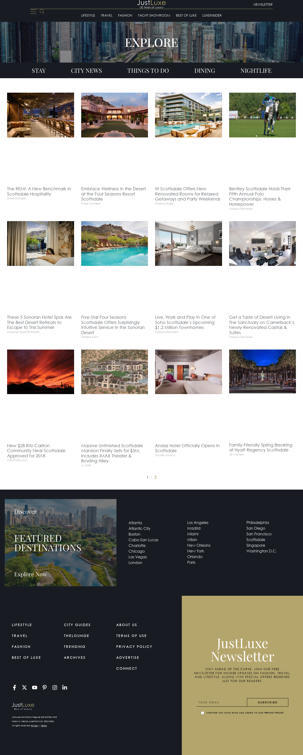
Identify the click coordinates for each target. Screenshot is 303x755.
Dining (204, 70)
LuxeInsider (212, 15)
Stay (39, 70)
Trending (75, 646)
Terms (44, 725)
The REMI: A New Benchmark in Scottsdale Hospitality (39, 191)
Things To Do (148, 70)
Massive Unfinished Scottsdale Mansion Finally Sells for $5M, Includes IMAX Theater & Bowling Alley (112, 453)
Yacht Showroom (154, 15)
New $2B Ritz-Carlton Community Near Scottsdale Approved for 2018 (36, 450)
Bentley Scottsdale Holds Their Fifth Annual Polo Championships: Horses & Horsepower (259, 196)
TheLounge (76, 635)
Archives (75, 657)
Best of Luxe (186, 15)
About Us (126, 625)
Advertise (127, 657)
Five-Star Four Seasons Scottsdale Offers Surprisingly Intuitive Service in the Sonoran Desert (113, 324)
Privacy (35, 725)
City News (86, 70)
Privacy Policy (134, 646)
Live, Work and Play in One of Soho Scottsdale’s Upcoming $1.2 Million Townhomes (185, 322)
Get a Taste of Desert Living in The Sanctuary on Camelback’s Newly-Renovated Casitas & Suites (261, 324)
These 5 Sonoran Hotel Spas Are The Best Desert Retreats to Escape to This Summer (39, 322)
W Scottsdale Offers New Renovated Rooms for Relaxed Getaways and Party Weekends (187, 193)
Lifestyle (88, 15)
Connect (126, 668)
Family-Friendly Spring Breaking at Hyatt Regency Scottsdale (260, 447)
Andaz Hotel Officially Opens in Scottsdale (187, 448)
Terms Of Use (131, 635)
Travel (106, 15)
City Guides (77, 625)
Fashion (125, 15)
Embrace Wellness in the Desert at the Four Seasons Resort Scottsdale (113, 193)
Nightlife (256, 70)
